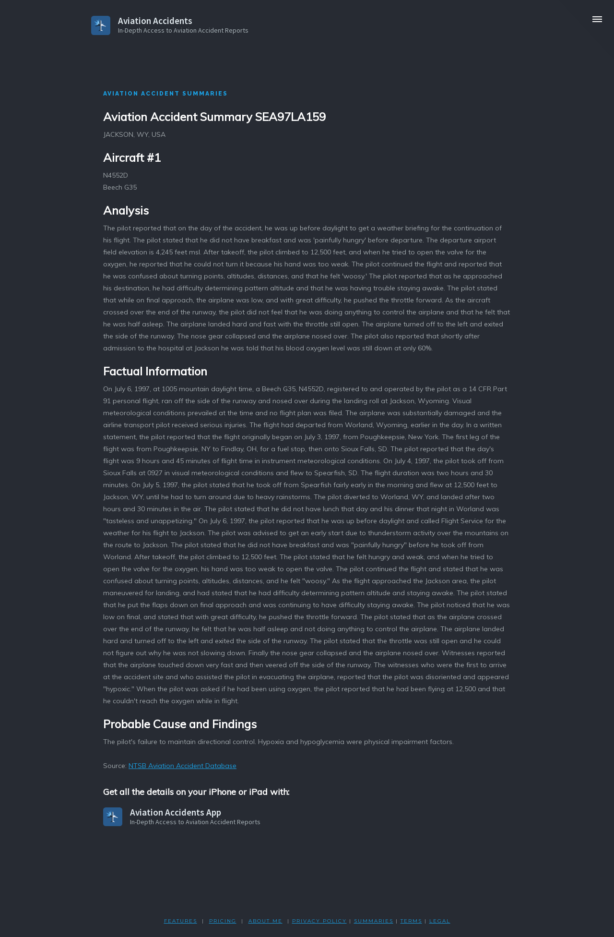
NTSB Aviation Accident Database (182, 765)
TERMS (411, 921)
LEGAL (439, 921)
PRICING (222, 921)
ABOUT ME (265, 921)
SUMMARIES (373, 921)
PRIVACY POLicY (319, 921)
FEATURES (180, 921)
